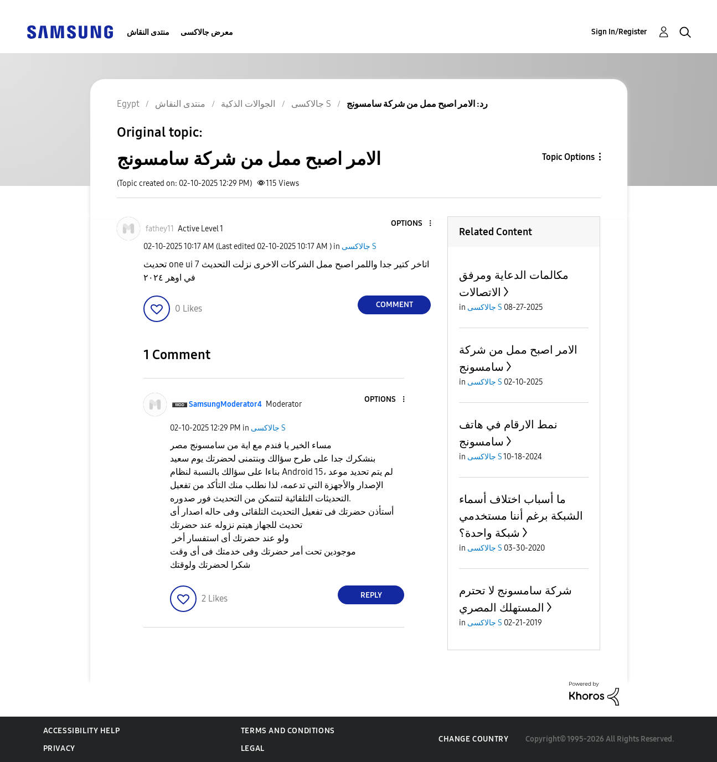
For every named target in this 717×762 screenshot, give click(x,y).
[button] (412, 224)
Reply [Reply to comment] (371, 595)
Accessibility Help (81, 730)
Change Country (473, 739)
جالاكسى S (359, 246)
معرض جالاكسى (206, 32)
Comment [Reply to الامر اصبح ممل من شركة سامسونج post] (394, 304)
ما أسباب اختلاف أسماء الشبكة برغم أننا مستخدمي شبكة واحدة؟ (521, 516)
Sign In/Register (619, 32)
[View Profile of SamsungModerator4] (225, 404)
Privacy (59, 748)
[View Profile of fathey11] (160, 229)
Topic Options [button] (568, 157)
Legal (253, 748)
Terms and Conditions (288, 730)
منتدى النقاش (148, 32)
